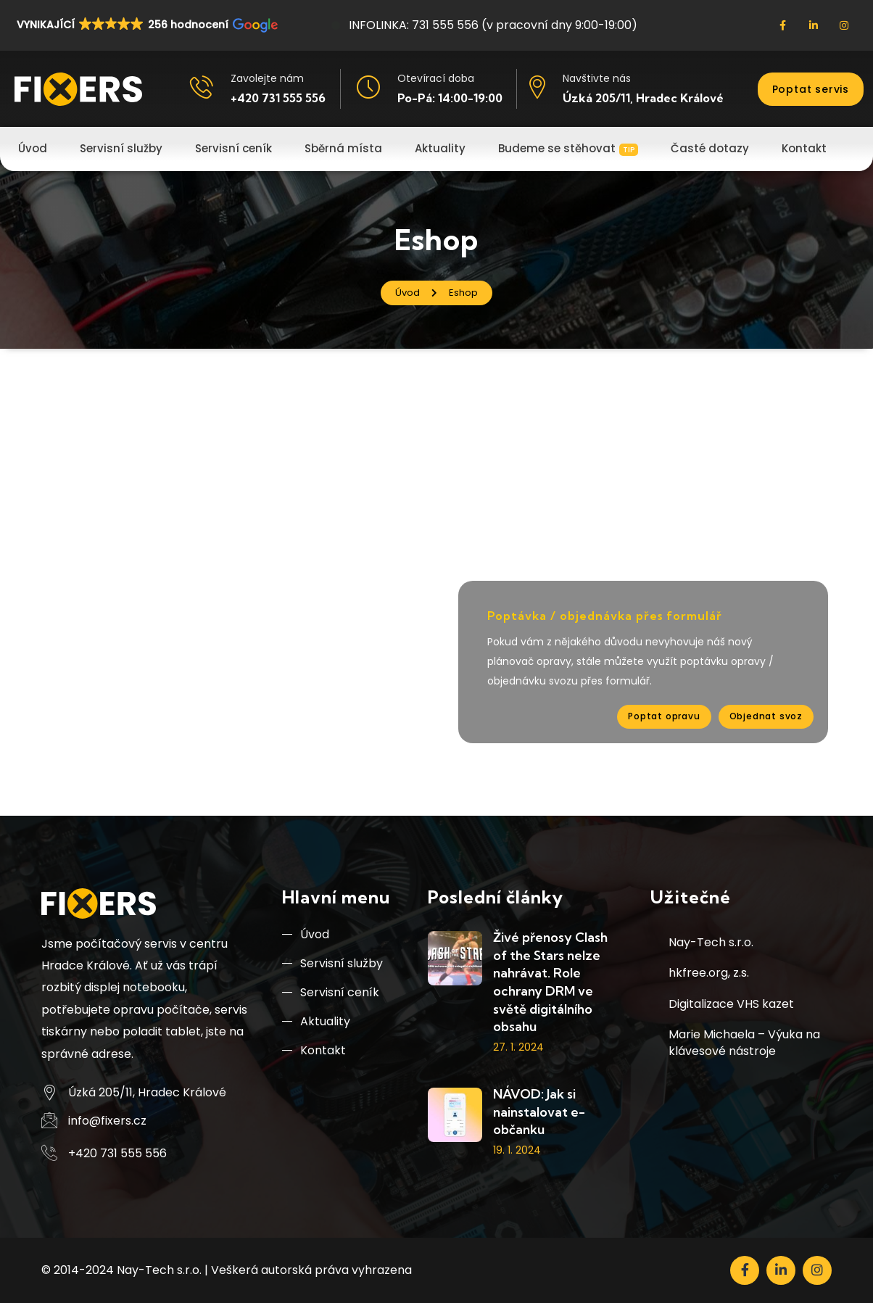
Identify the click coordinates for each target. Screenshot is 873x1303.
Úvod (305, 934)
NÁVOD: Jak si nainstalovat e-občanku (539, 1111)
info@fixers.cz (107, 1120)
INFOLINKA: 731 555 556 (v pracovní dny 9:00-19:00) (484, 25)
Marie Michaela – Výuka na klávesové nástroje (744, 1042)
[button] (146, 24)
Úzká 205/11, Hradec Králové (643, 98)
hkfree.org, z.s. (709, 972)
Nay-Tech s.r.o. (711, 942)
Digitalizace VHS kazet (731, 1004)
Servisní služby (332, 963)
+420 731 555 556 (278, 98)
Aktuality (316, 1021)
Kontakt (314, 1050)
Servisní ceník (330, 992)
